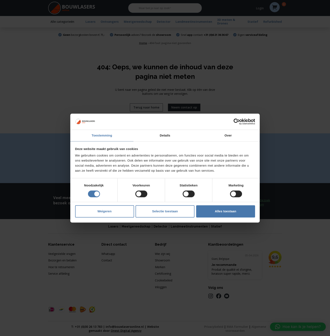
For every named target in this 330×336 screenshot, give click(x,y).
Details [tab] (165, 135)
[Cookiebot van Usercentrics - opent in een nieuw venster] (236, 121)
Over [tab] (228, 135)
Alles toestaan (225, 211)
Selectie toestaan (165, 211)
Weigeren (104, 211)
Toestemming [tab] (102, 135)
